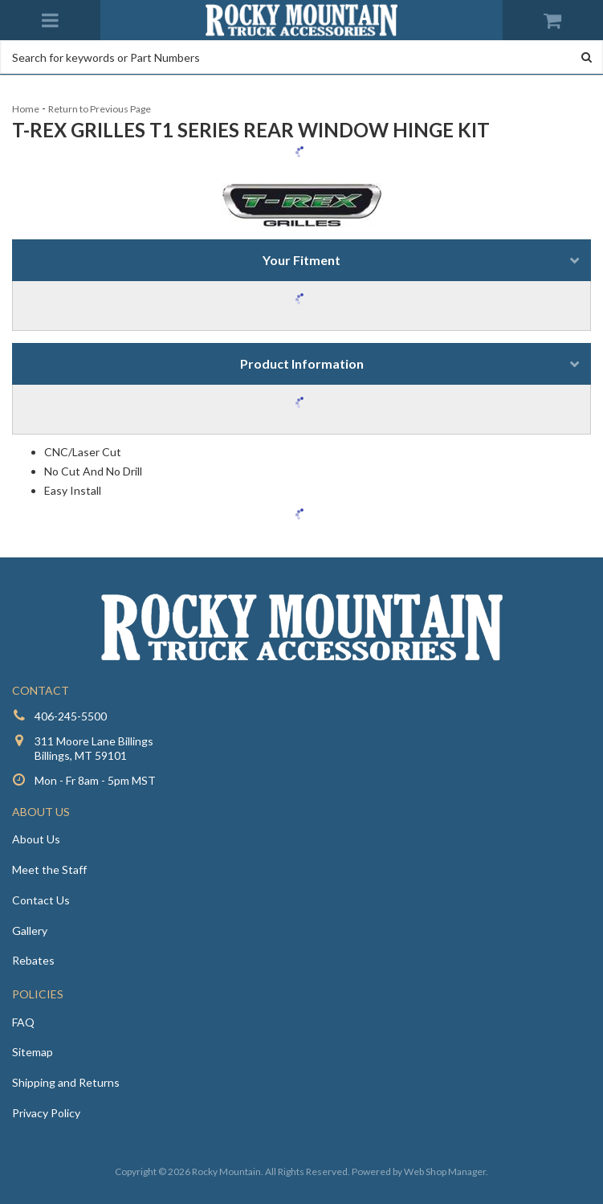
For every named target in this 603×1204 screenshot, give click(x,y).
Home (25, 109)
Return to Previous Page (99, 109)
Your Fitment (301, 259)
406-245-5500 (71, 716)
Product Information (302, 363)
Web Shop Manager (445, 1171)
